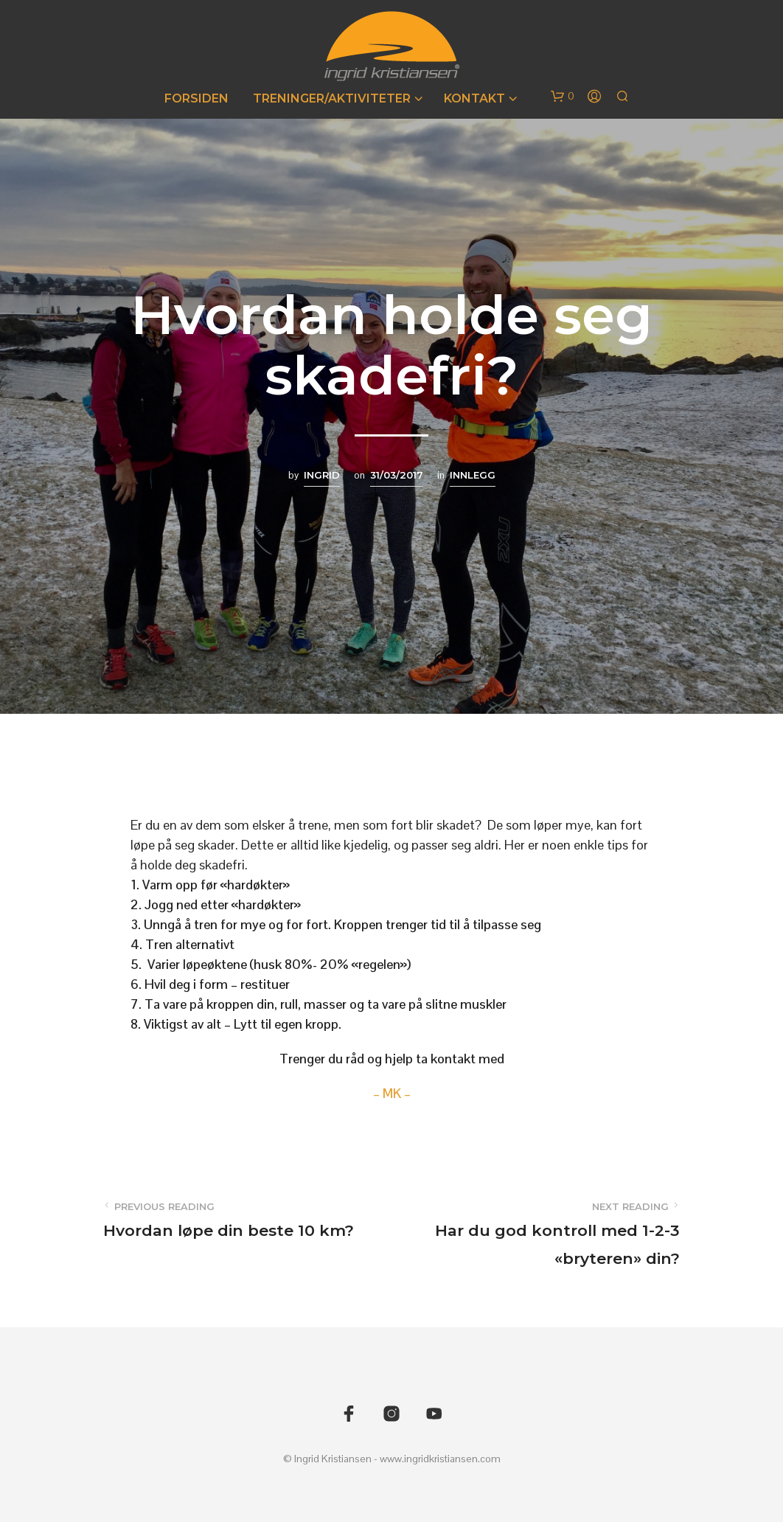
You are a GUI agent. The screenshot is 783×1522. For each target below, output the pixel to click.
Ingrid (322, 475)
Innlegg (472, 475)
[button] (562, 96)
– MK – (392, 1093)
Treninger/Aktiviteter (332, 98)
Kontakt (474, 98)
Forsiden (196, 98)
